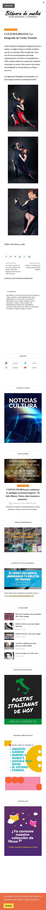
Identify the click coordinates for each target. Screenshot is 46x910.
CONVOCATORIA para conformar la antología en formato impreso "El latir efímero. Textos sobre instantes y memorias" (23, 494)
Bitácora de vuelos (19, 503)
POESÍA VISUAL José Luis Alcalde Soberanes (27, 625)
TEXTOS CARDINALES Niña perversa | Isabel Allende (25, 645)
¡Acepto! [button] (8, 906)
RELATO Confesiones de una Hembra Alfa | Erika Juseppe (28, 615)
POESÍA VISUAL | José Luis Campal (27, 634)
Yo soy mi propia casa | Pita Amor (26, 653)
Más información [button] (32, 899)
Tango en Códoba (25, 49)
